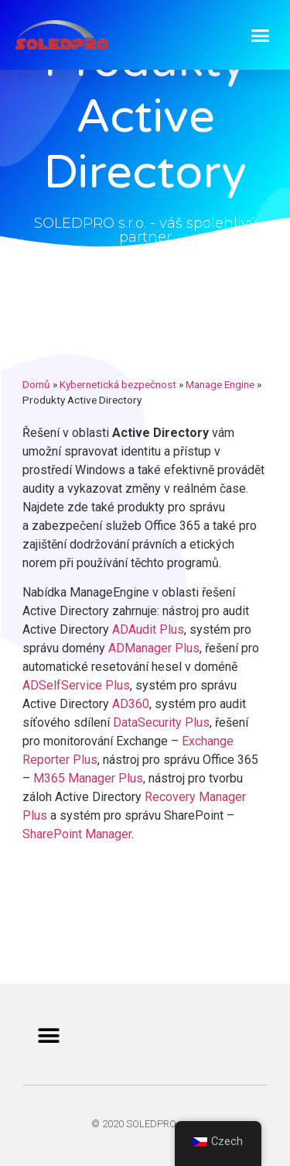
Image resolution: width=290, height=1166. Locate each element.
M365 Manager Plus (88, 778)
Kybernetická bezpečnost (118, 384)
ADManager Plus (154, 648)
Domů (36, 384)
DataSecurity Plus (161, 722)
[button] (260, 35)
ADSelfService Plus (76, 685)
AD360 (130, 704)
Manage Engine (220, 384)
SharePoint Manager (76, 834)
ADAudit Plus (148, 629)
